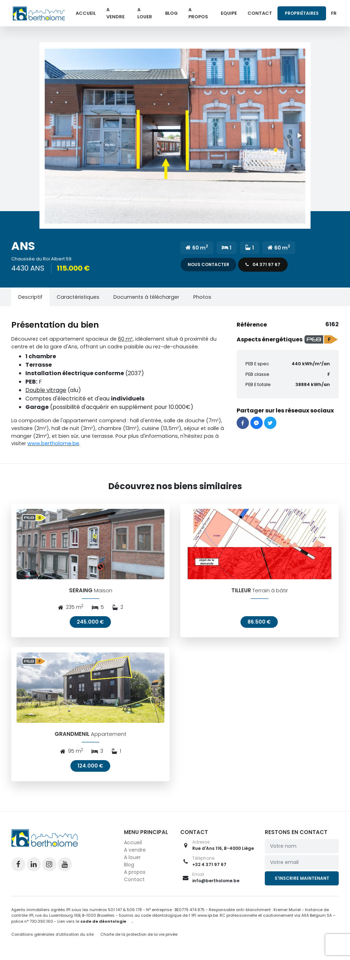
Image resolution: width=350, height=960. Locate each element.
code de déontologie (103, 925)
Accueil (86, 13)
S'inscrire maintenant (302, 882)
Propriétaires (302, 13)
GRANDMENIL (72, 738)
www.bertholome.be (53, 443)
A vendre (115, 13)
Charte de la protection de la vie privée (138, 938)
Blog (171, 13)
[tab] (30, 297)
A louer (144, 13)
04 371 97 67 (262, 264)
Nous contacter (208, 264)
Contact (260, 13)
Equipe (229, 13)
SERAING (81, 592)
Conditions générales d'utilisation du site (52, 938)
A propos (198, 13)
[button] (175, 135)
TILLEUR (241, 592)
